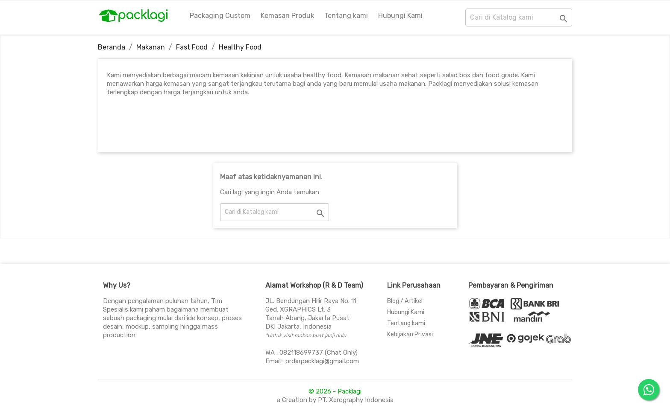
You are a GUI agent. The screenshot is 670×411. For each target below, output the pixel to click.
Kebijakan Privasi (410, 334)
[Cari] (518, 17)
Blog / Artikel (405, 301)
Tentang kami (346, 16)
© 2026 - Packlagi (335, 391)
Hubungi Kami (400, 16)
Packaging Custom (220, 16)
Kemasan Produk (287, 16)
